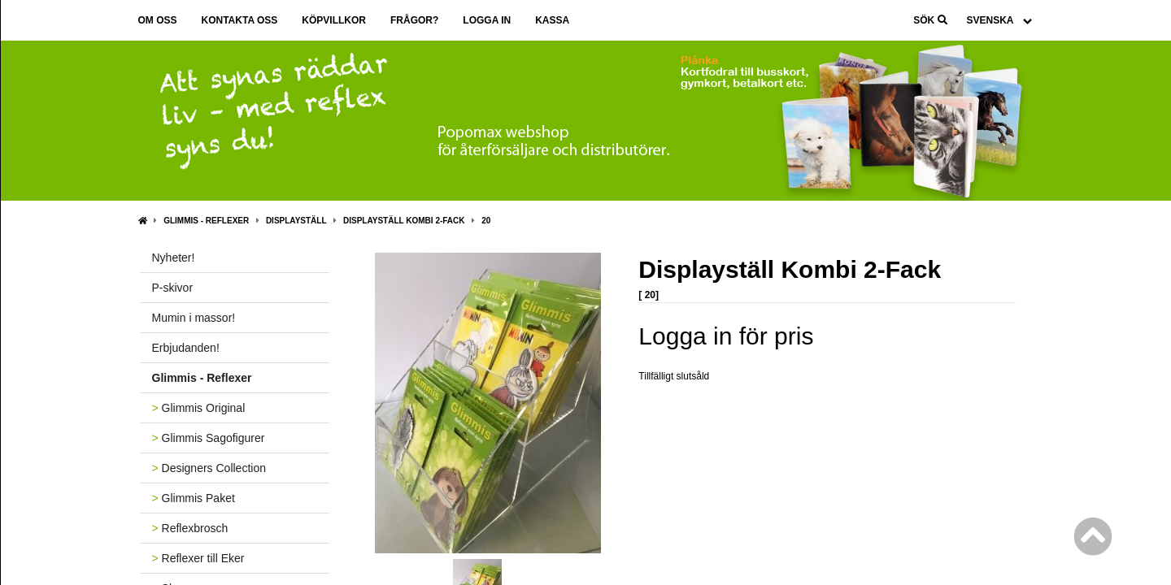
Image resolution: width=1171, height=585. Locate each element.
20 (485, 220)
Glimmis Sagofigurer (208, 437)
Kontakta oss (240, 20)
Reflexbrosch (190, 528)
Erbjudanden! (186, 347)
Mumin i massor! (194, 317)
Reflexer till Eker (198, 558)
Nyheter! (173, 257)
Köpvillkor (334, 20)
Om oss (157, 20)
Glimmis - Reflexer (206, 220)
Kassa (552, 20)
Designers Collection (209, 468)
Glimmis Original (199, 407)
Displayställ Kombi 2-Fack (403, 220)
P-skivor (173, 287)
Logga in (487, 20)
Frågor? (414, 20)
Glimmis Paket (193, 498)
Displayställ (296, 220)
